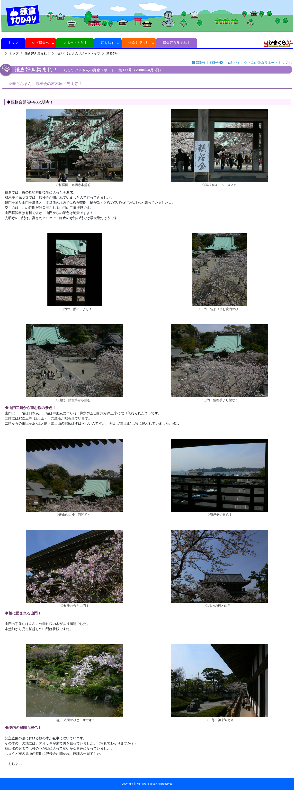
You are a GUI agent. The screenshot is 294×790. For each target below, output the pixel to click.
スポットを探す (75, 43)
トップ (13, 43)
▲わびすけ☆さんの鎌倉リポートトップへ (259, 63)
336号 (198, 63)
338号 (216, 63)
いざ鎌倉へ (40, 43)
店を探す (108, 43)
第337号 (112, 53)
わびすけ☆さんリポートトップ (78, 53)
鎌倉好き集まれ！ (176, 43)
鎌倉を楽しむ (139, 43)
